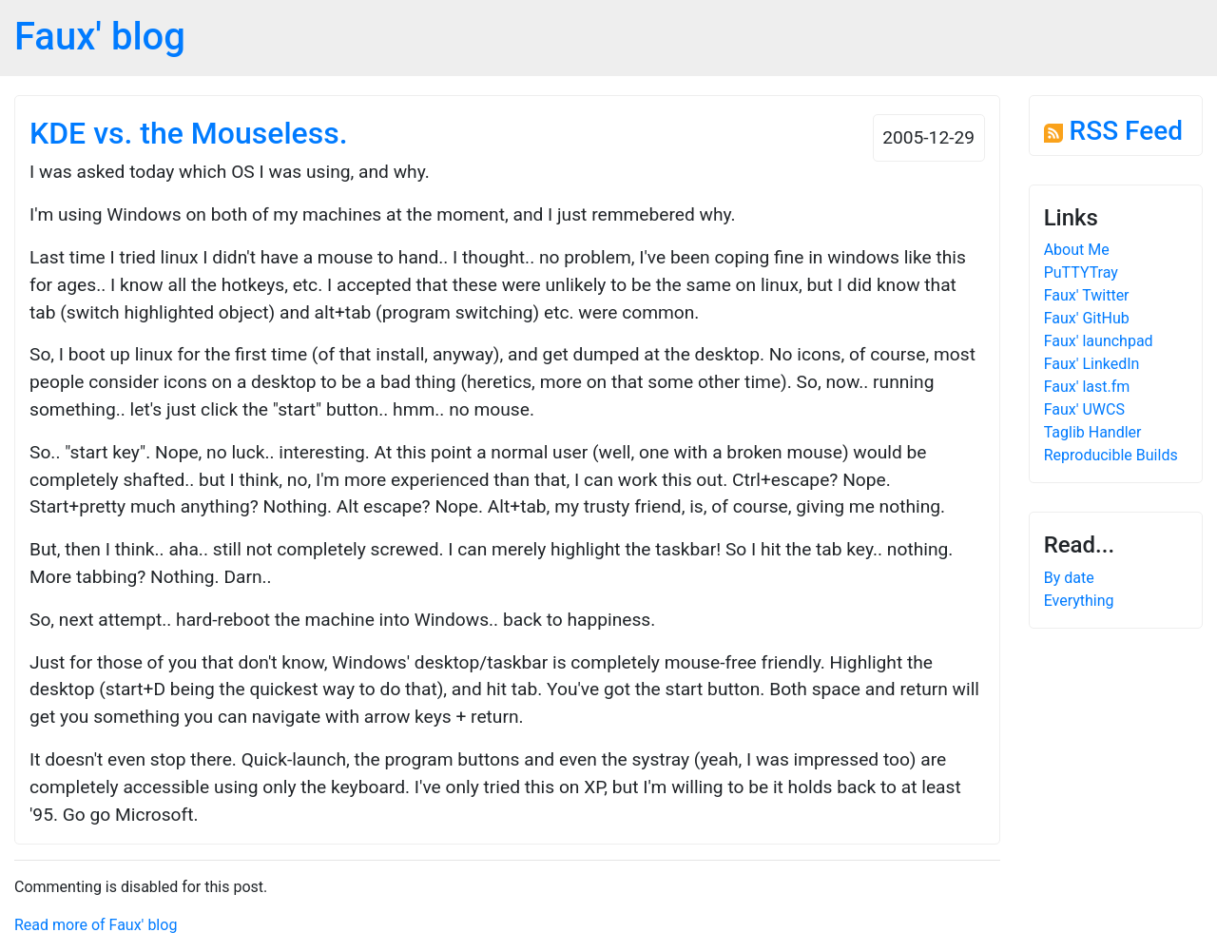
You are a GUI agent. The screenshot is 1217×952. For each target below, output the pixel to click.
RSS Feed (1113, 130)
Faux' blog (99, 36)
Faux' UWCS (1084, 409)
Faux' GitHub (1087, 318)
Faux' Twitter (1087, 295)
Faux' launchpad (1098, 341)
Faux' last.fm (1087, 387)
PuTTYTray (1081, 272)
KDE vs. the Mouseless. (188, 133)
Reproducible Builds (1111, 455)
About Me (1077, 250)
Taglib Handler (1093, 432)
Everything (1079, 601)
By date (1069, 578)
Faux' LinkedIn (1092, 364)
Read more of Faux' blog (95, 925)
